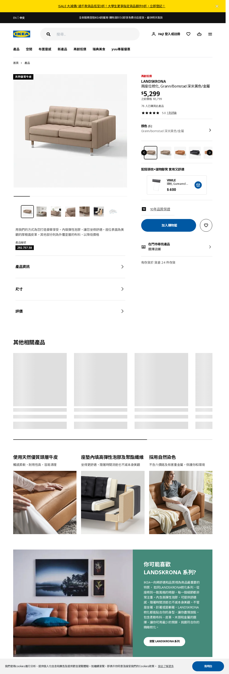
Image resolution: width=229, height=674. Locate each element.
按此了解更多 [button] (166, 666)
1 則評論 (172, 113)
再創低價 (80, 49)
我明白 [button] (208, 666)
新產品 (62, 49)
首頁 (15, 63)
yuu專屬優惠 (121, 49)
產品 (27, 63)
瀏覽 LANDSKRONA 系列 (164, 641)
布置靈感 (45, 49)
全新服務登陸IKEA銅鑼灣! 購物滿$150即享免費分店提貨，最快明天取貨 (121, 17)
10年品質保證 (160, 209)
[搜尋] (98, 34)
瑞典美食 (99, 49)
